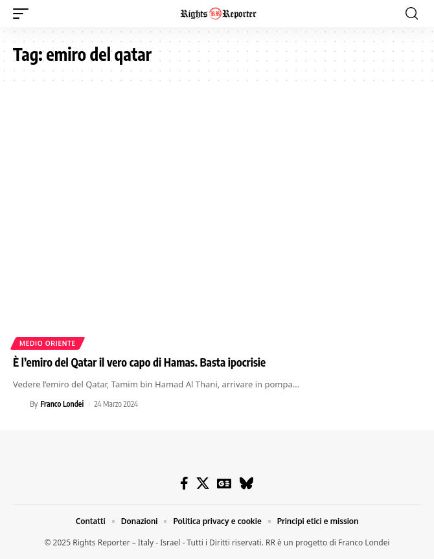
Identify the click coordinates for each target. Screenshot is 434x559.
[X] (202, 483)
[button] (24, 13)
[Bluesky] (246, 483)
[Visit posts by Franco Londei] (19, 404)
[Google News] (224, 483)
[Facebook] (184, 483)
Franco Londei (62, 404)
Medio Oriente (47, 343)
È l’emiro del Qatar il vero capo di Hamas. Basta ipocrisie (139, 362)
